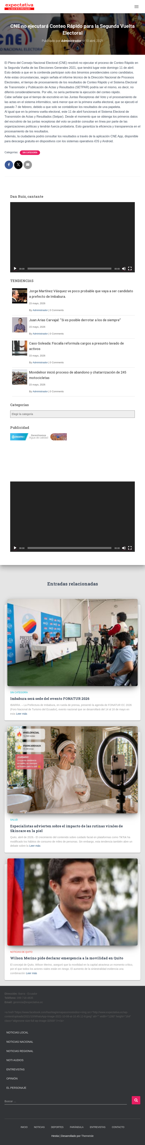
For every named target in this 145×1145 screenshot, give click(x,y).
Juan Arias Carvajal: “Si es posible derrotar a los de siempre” (75, 320)
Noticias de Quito (21, 952)
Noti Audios (14, 1060)
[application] (72, 237)
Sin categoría (29, 153)
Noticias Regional (19, 1051)
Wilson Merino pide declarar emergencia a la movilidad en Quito (66, 958)
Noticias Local (17, 1032)
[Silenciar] (124, 268)
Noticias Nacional (19, 1041)
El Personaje (16, 1087)
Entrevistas (15, 1069)
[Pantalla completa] (130, 268)
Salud (14, 819)
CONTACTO (118, 1127)
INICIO (24, 1127)
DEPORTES (57, 1127)
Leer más (21, 713)
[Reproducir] (15, 268)
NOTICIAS (39, 1127)
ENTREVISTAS (97, 1127)
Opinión (12, 1078)
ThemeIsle (87, 1135)
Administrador (40, 310)
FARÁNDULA (76, 1127)
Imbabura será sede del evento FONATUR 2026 (49, 698)
